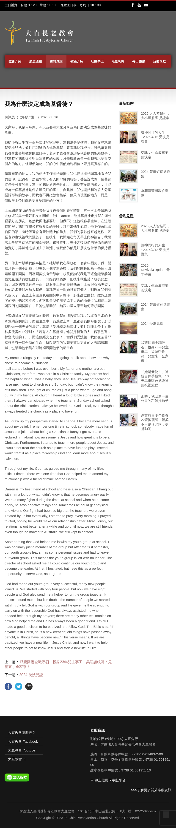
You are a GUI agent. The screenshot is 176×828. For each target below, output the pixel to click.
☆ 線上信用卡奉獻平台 (108, 780)
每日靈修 (138, 61)
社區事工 (97, 61)
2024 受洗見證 (31, 675)
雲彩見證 (56, 61)
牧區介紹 (76, 61)
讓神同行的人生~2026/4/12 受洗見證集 (155, 137)
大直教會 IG (17, 759)
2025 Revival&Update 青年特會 (155, 269)
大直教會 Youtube (21, 750)
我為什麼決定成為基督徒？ (39, 104)
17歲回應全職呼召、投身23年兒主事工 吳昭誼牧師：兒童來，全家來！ (155, 351)
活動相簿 (118, 61)
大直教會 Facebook (23, 741)
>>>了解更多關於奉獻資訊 (151, 790)
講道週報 (35, 61)
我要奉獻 (159, 61)
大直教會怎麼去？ (22, 732)
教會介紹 (14, 61)
